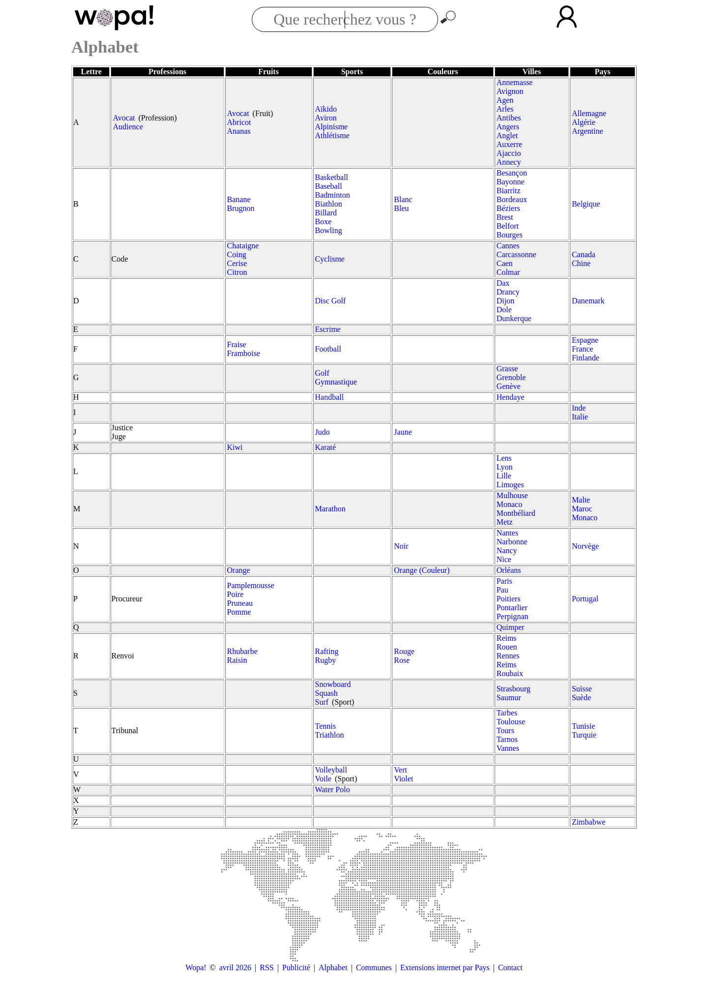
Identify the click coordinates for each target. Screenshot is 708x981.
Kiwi (235, 447)
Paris (504, 581)
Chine (581, 263)
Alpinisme (331, 126)
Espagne (585, 340)
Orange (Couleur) (421, 570)
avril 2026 (235, 967)
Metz (505, 522)
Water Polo (332, 789)
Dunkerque (514, 318)
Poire (235, 594)
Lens (504, 458)
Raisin (237, 660)
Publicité (296, 967)
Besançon (512, 173)
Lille (504, 476)
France (582, 349)
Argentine (587, 131)
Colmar (508, 272)
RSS (266, 967)
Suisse (582, 688)
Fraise (236, 344)
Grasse (507, 368)
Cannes (508, 245)
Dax (503, 283)
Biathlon (328, 204)
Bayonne (511, 182)
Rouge (404, 651)
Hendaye (511, 397)
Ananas (239, 131)
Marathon (330, 509)
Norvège (585, 546)
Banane (239, 199)
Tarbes (507, 713)
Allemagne (589, 113)
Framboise (244, 353)
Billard (326, 212)
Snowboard (333, 684)
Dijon (505, 301)
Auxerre (509, 144)
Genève (509, 386)
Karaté (325, 447)
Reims (507, 638)
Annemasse (515, 82)
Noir (401, 546)
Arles (505, 109)
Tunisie (583, 726)
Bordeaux (512, 199)
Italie (580, 417)
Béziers (508, 208)
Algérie (583, 122)
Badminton (332, 195)
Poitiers (509, 599)
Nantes (507, 533)
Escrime (328, 329)
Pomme (239, 612)
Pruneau (240, 603)
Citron (237, 272)
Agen (505, 100)
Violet (403, 778)
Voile (323, 778)
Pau (502, 590)
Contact (510, 967)
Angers (508, 126)
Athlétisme (332, 135)
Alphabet (333, 967)
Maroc (582, 509)
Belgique (586, 204)
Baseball (328, 186)
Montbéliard (516, 513)
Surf (322, 702)
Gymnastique (336, 382)
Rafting (327, 651)
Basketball (332, 177)
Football (328, 349)
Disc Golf (330, 301)
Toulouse (511, 721)
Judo (322, 432)
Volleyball (331, 770)
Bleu (401, 208)
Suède (581, 697)
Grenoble (511, 377)
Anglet (507, 135)
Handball (329, 397)
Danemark (588, 301)
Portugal (585, 599)
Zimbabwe (588, 822)
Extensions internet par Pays (445, 967)
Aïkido (326, 109)
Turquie (584, 735)
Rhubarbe (242, 651)
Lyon (505, 467)
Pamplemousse (250, 585)
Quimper (511, 627)
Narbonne (512, 541)
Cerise (237, 263)
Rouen (507, 647)
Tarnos (507, 739)
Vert (400, 770)
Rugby (325, 660)
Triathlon (329, 735)
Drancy (508, 292)
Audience (128, 126)
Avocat (124, 118)
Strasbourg (514, 688)
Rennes (508, 656)
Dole (504, 309)
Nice (504, 559)
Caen (505, 263)
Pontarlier (512, 607)
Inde (579, 408)
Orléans (509, 570)
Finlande (585, 358)
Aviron (326, 118)
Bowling (328, 230)
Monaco (509, 504)
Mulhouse (512, 495)
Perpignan (513, 616)
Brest (505, 217)
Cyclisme (330, 259)
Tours (505, 730)
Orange (238, 570)
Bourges (510, 235)
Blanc (403, 199)
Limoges (510, 484)
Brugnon (241, 208)
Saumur (509, 697)
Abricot (239, 122)
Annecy (509, 162)
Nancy (507, 550)
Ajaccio (509, 153)
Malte (581, 500)
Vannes (508, 748)
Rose (402, 660)
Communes (374, 967)
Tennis (325, 726)
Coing (236, 254)
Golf (322, 373)
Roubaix (510, 673)
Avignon (510, 91)
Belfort (508, 226)
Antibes (509, 118)
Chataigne (243, 245)
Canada (583, 254)
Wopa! (195, 967)
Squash (326, 693)
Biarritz (509, 190)
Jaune (403, 432)
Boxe (323, 221)
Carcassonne (516, 254)
